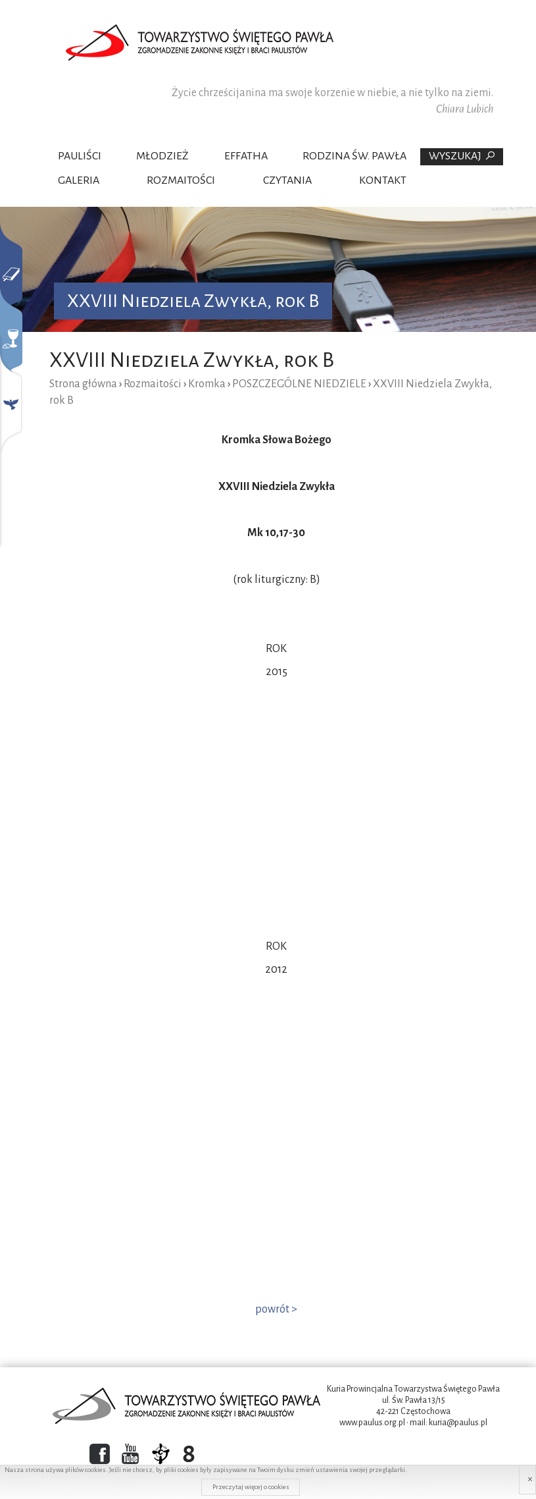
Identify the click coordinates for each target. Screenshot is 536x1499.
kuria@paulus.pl (458, 1422)
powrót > (276, 1309)
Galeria (78, 180)
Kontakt (382, 180)
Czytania (287, 180)
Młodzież (162, 156)
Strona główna (83, 384)
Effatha (246, 156)
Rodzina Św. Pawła (354, 156)
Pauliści (79, 156)
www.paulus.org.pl (372, 1422)
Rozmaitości (181, 180)
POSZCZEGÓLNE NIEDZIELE (299, 384)
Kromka (207, 384)
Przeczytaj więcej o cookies (250, 1486)
